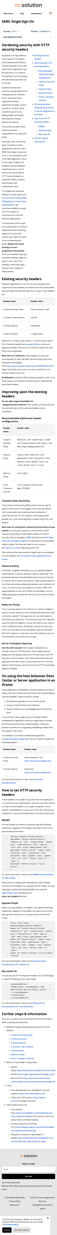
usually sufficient (33, 344)
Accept (7, 1230)
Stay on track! (28, 1164)
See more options (22, 1230)
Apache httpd (45, 130)
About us (42, 1201)
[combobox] (11, 31)
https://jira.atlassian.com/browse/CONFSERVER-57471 (29, 366)
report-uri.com (11, 548)
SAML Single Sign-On (18, 21)
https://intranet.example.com (17, 739)
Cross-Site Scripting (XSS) (15, 198)
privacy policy (12, 1224)
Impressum (14, 1205)
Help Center (8, 13)
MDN (29, 537)
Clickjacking (7, 201)
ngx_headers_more (10, 893)
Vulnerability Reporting (15, 1197)
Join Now (28, 1176)
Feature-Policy (45, 89)
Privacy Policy (14, 1201)
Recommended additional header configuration (47, 74)
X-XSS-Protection (18, 1039)
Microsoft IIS (44, 134)
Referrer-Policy (45, 93)
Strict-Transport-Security (22, 1058)
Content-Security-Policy (22, 1035)
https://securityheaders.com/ (32, 1093)
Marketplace (36, 13)
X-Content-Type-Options (22, 1046)
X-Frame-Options (18, 1043)
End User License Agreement (42, 1197)
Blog (22, 13)
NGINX (42, 126)
